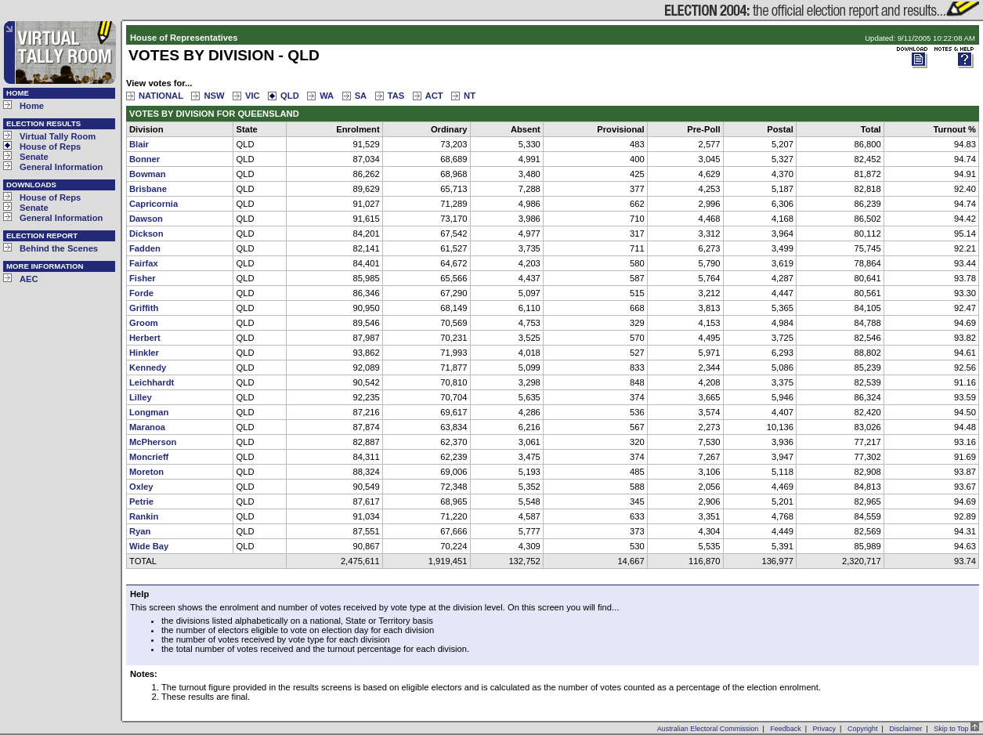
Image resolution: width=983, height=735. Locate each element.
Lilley (140, 397)
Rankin (143, 516)
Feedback (785, 729)
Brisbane (148, 189)
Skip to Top (956, 729)
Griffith (143, 308)
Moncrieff (148, 457)
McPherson (152, 442)
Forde (141, 293)
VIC (252, 95)
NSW (214, 95)
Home (32, 105)
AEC (29, 279)
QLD (289, 95)
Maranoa (147, 427)
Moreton (146, 471)
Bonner (144, 159)
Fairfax (143, 263)
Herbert (145, 337)
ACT (434, 95)
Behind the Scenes (59, 248)
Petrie (141, 501)
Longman (148, 412)
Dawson (146, 218)
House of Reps (50, 146)
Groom (143, 323)
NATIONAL (161, 95)
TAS (396, 95)
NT (469, 95)
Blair (139, 144)
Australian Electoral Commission (708, 729)
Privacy (825, 729)
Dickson (146, 233)
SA (361, 95)
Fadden (145, 248)
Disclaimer (905, 729)
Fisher (142, 278)
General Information (61, 167)
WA (327, 95)
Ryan (139, 531)
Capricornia (153, 203)
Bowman (147, 174)
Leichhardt (151, 382)
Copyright (862, 729)
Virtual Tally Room (58, 136)
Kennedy (147, 367)
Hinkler (144, 352)
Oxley (141, 486)
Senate (34, 156)
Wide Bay (148, 546)
